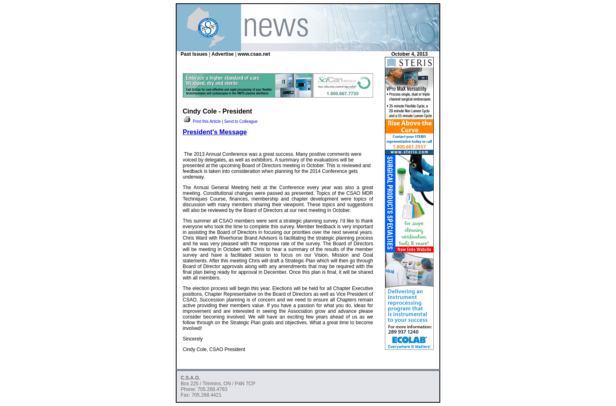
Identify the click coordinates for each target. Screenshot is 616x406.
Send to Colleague (241, 121)
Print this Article (202, 121)
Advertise (223, 54)
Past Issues (194, 54)
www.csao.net (254, 54)
